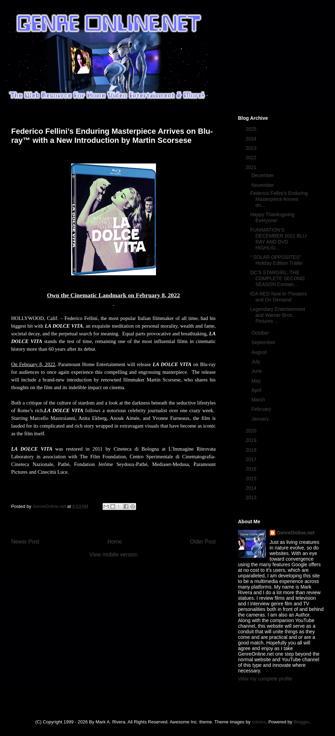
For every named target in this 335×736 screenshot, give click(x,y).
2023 (252, 148)
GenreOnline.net (296, 532)
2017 (252, 459)
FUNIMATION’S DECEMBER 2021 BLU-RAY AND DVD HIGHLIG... (279, 238)
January (260, 419)
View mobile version (113, 555)
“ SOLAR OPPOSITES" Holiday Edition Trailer (276, 260)
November (263, 185)
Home (114, 542)
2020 (252, 430)
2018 (252, 450)
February (261, 409)
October (260, 333)
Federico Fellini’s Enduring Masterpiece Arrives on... (279, 199)
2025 (252, 129)
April (256, 390)
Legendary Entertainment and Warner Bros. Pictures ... (277, 315)
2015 (252, 478)
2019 (252, 440)
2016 (252, 469)
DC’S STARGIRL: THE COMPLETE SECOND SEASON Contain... (277, 278)
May (256, 381)
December (263, 175)
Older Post (203, 542)
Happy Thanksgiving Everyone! (272, 217)
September (263, 342)
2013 (252, 497)
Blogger (301, 721)
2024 (252, 138)
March (258, 399)
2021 (252, 167)
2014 (252, 488)
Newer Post (25, 542)
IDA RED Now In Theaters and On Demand (278, 297)
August (259, 352)
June (257, 371)
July (256, 361)
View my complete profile (265, 679)
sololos (259, 721)
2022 (252, 157)
